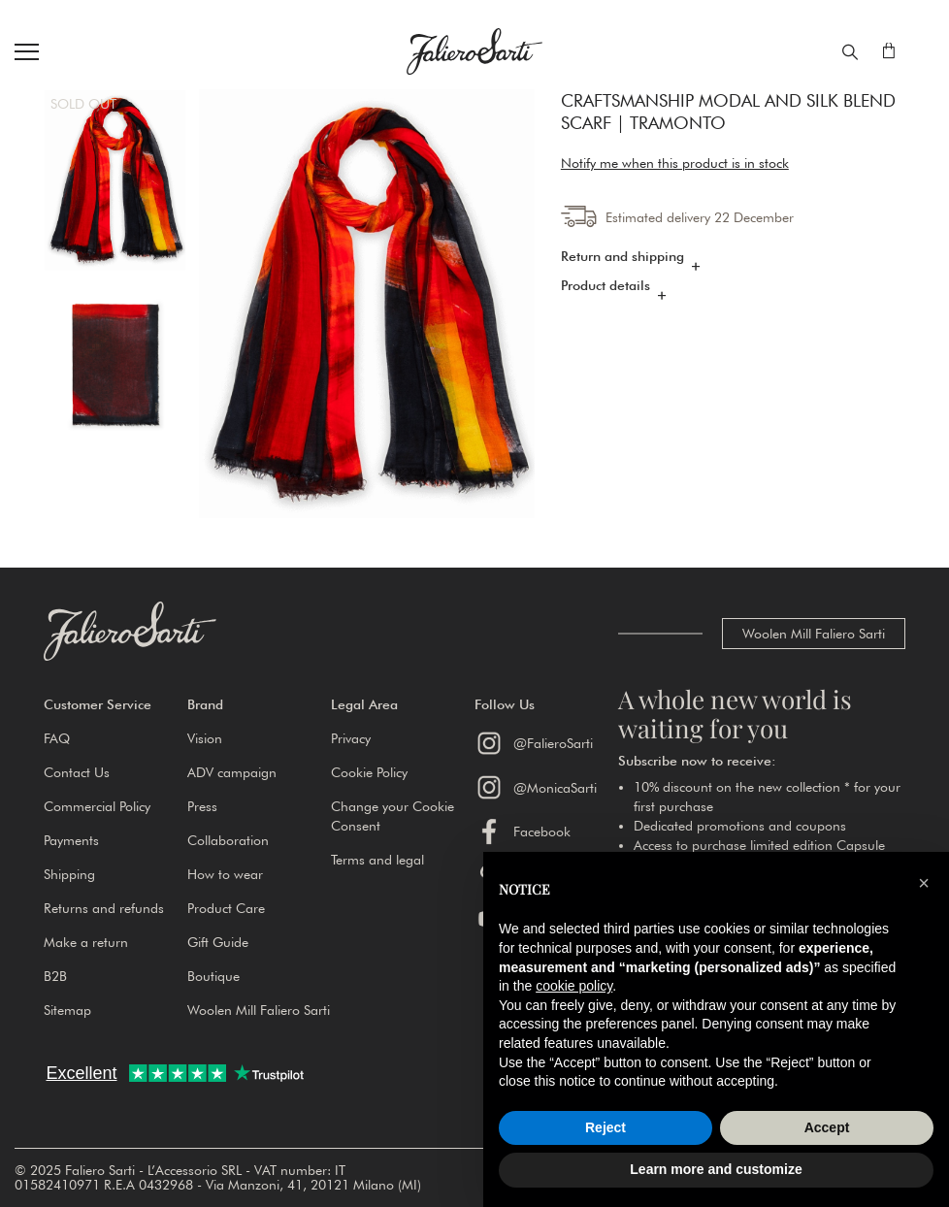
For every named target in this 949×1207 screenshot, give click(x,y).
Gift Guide (217, 942)
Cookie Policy (369, 772)
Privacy (351, 738)
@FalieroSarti (533, 743)
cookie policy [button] (574, 986)
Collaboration (228, 840)
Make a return (86, 942)
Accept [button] (827, 1127)
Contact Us (77, 772)
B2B (55, 976)
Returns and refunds (104, 908)
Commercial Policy (97, 806)
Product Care (226, 908)
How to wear (225, 874)
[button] (115, 704)
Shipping (69, 874)
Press (202, 806)
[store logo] (474, 51)
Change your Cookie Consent (392, 816)
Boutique (213, 976)
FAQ (57, 738)
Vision (204, 738)
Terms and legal (377, 859)
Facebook (522, 831)
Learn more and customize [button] (716, 1169)
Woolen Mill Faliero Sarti (813, 633)
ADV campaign (232, 772)
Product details (605, 285)
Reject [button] (605, 1127)
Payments (71, 840)
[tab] (733, 261)
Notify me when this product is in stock (675, 163)
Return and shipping (622, 256)
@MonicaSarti (535, 786)
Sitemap (67, 1010)
